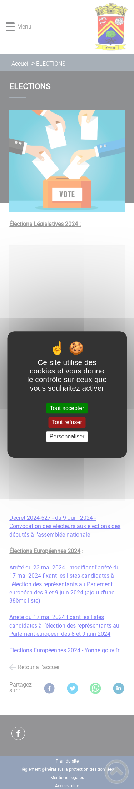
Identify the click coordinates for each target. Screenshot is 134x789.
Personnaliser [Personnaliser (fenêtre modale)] (67, 436)
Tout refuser (67, 422)
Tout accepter (67, 408)
